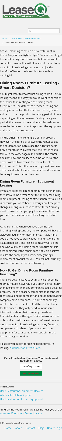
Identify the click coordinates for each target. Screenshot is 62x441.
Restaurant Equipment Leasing (26, 38)
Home (5, 38)
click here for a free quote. (25, 348)
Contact (30, 428)
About (18, 428)
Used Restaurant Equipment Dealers (21, 391)
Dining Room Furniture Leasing (19, 42)
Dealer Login (54, 428)
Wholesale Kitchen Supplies (16, 395)
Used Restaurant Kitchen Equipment (21, 399)
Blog (41, 428)
